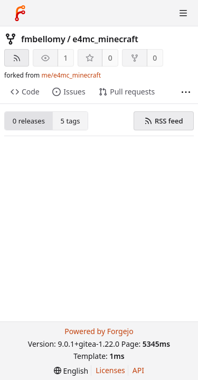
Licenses (110, 370)
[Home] (20, 13)
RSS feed (163, 121)
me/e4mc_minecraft (71, 75)
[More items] (186, 92)
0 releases (29, 121)
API (138, 370)
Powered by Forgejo (98, 331)
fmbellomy (43, 39)
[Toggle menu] (183, 13)
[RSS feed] (16, 57)
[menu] (71, 371)
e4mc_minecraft (105, 39)
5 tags (70, 121)
